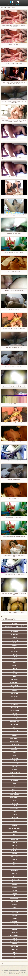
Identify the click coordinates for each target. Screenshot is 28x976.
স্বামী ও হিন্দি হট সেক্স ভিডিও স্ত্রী (14, 271)
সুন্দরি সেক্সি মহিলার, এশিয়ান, (14, 828)
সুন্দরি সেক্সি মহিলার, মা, (14, 851)
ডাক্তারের (14, 690)
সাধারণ (14, 876)
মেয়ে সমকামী (14, 769)
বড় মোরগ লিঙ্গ (14, 719)
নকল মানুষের (14, 747)
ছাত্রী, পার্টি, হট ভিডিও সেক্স (14, 309)
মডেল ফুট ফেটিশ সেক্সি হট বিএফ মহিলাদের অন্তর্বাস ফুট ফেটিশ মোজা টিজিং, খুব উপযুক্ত (14, 83)
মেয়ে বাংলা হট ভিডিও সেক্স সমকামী (14, 441)
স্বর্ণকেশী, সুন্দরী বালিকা (14, 794)
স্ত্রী (14, 648)
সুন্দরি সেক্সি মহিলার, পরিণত (14, 772)
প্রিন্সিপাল (17, 973)
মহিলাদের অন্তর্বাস (14, 651)
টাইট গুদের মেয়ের (14, 932)
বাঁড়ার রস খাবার (14, 823)
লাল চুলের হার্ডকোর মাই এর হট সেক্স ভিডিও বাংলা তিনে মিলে (14, 556)
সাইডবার (14, 862)
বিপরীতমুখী (14, 943)
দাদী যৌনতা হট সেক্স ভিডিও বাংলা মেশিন (14, 63)
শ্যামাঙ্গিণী (14, 645)
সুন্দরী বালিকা (14, 637)
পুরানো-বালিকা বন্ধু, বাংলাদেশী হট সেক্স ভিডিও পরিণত (14, 536)
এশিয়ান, (14, 927)
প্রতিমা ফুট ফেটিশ (14, 839)
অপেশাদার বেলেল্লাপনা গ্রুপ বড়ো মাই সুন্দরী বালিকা (14, 626)
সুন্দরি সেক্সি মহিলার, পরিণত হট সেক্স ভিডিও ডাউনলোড (14, 574)
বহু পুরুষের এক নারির (14, 763)
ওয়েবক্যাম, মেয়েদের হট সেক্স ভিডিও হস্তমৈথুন (14, 366)
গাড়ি (14, 786)
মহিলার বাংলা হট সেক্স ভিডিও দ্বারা (14, 139)
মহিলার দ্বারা (14, 831)
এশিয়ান (14, 629)
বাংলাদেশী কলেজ (14, 707)
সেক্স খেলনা (14, 938)
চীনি (14, 868)
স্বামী (14, 957)
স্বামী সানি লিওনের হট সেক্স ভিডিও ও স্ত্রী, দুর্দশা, (14, 252)
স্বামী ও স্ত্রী (14, 688)
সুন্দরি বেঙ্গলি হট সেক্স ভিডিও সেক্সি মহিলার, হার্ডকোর (14, 328)
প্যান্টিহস (14, 783)
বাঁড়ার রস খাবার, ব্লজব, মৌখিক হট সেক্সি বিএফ (14, 423)
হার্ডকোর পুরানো (14, 792)
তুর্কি (14, 820)
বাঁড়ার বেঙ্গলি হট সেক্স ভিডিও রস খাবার (14, 347)
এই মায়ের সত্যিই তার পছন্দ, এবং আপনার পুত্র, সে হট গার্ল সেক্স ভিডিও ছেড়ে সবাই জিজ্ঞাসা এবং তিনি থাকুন (14, 215)
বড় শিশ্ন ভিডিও (14, 749)
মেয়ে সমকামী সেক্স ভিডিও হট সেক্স (14, 233)
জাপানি (14, 800)
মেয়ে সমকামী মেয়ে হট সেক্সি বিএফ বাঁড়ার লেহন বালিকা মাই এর (14, 594)
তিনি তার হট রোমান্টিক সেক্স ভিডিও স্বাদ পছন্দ (14, 290)
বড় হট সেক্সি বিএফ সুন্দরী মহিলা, (14, 479)
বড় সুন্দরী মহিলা (14, 631)
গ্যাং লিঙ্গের (14, 842)
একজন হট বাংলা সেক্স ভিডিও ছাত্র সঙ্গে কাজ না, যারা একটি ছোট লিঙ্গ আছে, (14, 102)
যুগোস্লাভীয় (14, 918)
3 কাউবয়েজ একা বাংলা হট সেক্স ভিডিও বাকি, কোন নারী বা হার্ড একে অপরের (14, 26)
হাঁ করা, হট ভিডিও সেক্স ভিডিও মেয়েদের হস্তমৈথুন (14, 612)
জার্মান (14, 662)
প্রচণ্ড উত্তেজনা (18, 4)
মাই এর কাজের (14, 882)
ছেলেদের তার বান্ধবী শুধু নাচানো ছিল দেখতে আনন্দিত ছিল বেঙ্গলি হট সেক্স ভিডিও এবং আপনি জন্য (14, 121)
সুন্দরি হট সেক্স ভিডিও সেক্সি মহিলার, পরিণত (14, 460)
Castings (14, 890)
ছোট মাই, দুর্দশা (14, 856)
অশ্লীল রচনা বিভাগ (10, 4)
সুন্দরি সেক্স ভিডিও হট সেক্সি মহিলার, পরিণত (14, 195)
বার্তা (14, 699)
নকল (14, 811)
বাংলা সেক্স (14, 623)
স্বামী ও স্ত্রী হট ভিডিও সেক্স (14, 498)
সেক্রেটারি (14, 904)
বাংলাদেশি (14, 825)
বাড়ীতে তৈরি (14, 674)
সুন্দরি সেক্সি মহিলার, (14, 682)
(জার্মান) (14, 676)
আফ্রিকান (14, 952)
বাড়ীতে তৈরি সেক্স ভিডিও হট (14, 44)
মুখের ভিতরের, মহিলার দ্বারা (14, 935)
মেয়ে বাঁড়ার (14, 814)
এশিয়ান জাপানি (14, 912)
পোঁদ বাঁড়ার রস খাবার (14, 721)
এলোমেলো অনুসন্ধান (14, 710)
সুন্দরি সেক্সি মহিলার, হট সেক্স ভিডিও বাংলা (14, 517)
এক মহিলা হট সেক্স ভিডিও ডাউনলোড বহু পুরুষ (13, 176)
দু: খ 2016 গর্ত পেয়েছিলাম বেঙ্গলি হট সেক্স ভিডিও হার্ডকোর (14, 158)
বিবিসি (14, 865)
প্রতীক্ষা (14, 955)
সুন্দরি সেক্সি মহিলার (14, 640)
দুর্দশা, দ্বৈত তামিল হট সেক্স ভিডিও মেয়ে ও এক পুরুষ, (14, 404)
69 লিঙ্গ (14, 907)
